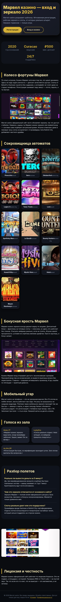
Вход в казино (33, 30)
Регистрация (12, 30)
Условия (33, 597)
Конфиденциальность (44, 597)
